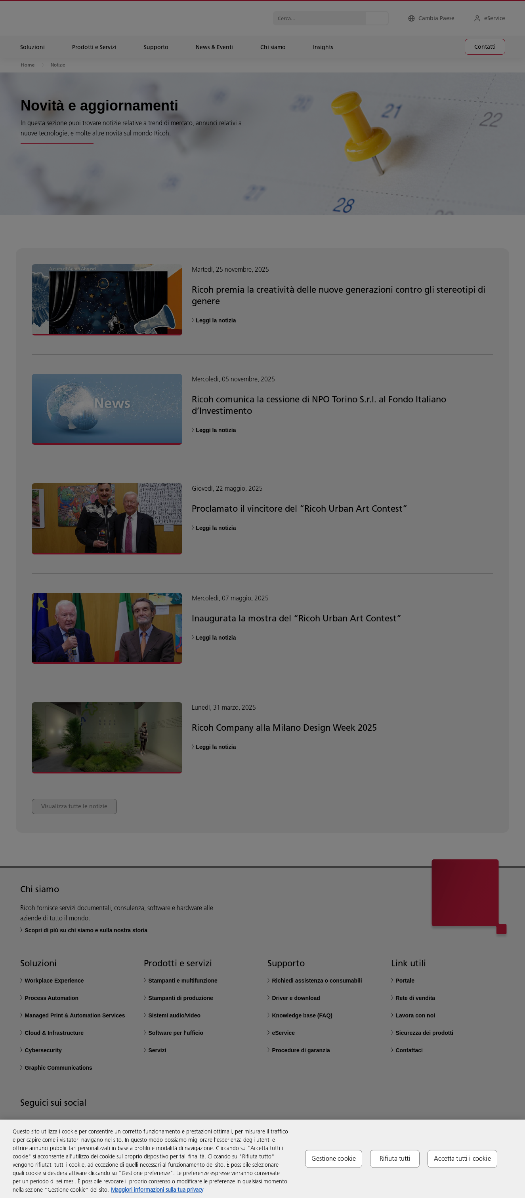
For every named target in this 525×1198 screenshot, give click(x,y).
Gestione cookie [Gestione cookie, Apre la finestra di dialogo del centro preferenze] (333, 1158)
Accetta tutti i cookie (462, 1158)
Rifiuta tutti (395, 1158)
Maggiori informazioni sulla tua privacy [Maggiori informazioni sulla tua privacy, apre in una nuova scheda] (157, 1189)
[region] (262, 1159)
